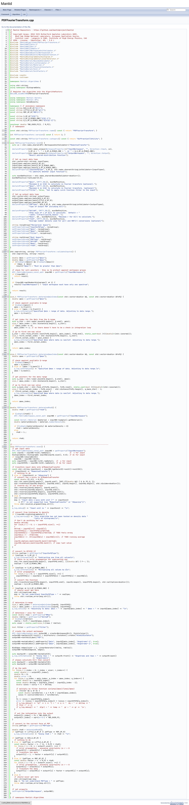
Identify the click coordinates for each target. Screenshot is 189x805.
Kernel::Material (28, 420)
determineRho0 (33, 730)
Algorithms (16, 14)
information (26, 311)
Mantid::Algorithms (29, 81)
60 (4, 139)
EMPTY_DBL (41, 182)
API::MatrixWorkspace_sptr (25, 633)
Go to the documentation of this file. (16, 27)
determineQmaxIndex (42, 607)
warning (24, 516)
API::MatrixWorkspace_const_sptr (28, 272)
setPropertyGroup (20, 227)
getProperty (32, 258)
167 (4, 354)
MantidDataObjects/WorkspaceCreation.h (39, 55)
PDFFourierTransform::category (43, 139)
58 (4, 135)
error (24, 676)
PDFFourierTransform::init (28, 143)
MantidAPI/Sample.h (29, 48)
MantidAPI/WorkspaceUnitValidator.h (37, 50)
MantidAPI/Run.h (28, 46)
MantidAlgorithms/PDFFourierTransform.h (39, 42)
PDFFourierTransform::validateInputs (54, 252)
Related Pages (20, 10)
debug (20, 508)
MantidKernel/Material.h (32, 65)
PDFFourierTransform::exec (28, 447)
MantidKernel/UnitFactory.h (33, 71)
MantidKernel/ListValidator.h (34, 63)
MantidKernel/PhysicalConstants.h (36, 67)
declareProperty (20, 149)
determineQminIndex (42, 604)
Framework (5, 14)
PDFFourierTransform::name (41, 130)
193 (4, 407)
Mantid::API (32, 100)
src (24, 14)
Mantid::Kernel (34, 98)
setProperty (17, 791)
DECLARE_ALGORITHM (19, 93)
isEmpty (21, 262)
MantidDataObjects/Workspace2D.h (36, 53)
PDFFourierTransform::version (28, 135)
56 (4, 130)
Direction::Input (98, 149)
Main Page (7, 10)
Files (58, 10)
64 (4, 143)
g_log (16, 311)
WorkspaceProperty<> (55, 149)
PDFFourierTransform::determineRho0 (34, 407)
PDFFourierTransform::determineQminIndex (37, 297)
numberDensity (55, 422)
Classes (48, 10)
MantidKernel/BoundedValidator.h (36, 61)
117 (4, 252)
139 (4, 297)
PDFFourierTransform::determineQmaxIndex (37, 354)
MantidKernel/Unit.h (30, 69)
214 (4, 447)
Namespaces (35, 10)
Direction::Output (99, 153)
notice (21, 609)
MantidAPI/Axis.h (28, 44)
